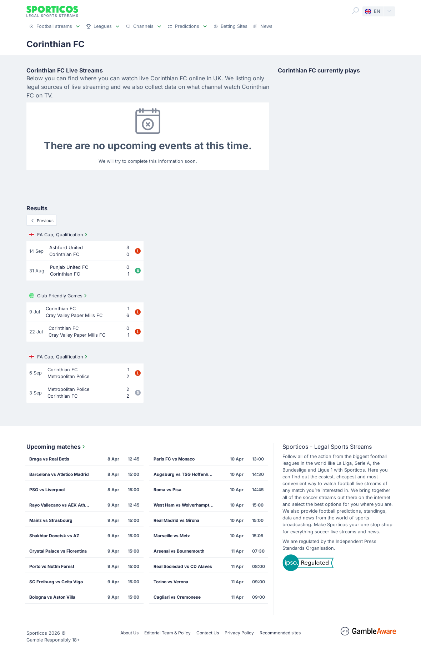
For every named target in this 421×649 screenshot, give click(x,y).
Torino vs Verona (171, 581)
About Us (129, 632)
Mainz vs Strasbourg (50, 520)
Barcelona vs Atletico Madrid (59, 474)
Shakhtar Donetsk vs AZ (54, 535)
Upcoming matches (56, 446)
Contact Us (207, 632)
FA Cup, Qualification (59, 234)
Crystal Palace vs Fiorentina (58, 551)
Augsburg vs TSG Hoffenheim (185, 474)
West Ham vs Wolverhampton (184, 505)
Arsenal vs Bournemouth (179, 551)
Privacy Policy (239, 632)
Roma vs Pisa (167, 489)
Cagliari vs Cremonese (177, 597)
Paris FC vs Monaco (174, 459)
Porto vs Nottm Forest (51, 566)
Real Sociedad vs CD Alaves (183, 566)
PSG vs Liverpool (47, 489)
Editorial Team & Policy (167, 632)
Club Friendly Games (58, 295)
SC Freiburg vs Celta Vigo (56, 581)
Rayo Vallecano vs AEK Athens (60, 505)
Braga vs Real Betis (49, 459)
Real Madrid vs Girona (176, 520)
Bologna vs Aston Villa (52, 597)
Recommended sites (280, 632)
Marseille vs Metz (172, 535)
